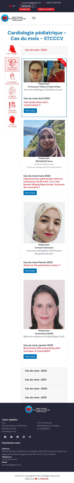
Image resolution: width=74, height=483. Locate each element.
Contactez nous (9, 431)
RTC (4, 423)
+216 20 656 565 (53, 2)
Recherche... (28, 6)
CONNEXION (25, 9)
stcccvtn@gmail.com (31, 2)
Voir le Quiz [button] (30, 110)
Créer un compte (46, 9)
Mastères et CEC (9, 428)
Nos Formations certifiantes (14, 425)
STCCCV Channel (44, 423)
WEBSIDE (44, 479)
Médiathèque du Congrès (48, 425)
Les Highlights (43, 428)
